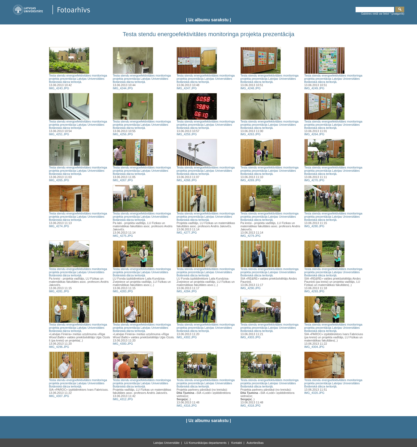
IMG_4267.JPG (123, 180)
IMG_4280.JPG (314, 226)
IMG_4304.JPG (314, 346)
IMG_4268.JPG (187, 180)
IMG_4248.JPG (250, 88)
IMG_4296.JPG (59, 346)
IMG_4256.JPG (123, 134)
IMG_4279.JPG (250, 235)
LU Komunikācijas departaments (205, 442)
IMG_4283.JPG (123, 291)
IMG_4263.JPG (250, 134)
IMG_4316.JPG (187, 405)
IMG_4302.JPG (187, 337)
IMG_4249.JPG (314, 88)
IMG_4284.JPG (187, 291)
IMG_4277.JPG (187, 232)
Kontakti (236, 442)
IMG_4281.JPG (59, 291)
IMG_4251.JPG (59, 134)
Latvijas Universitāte (166, 442)
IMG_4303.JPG (250, 337)
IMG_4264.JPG (314, 134)
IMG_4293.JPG (314, 291)
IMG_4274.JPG (59, 226)
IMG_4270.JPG (314, 180)
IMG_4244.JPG (123, 88)
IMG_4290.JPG (250, 288)
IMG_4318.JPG (250, 405)
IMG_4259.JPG (187, 134)
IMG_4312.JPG (123, 399)
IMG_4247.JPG (187, 88)
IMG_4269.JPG (250, 180)
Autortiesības (255, 442)
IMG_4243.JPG (59, 88)
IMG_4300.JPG (123, 343)
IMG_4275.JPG (123, 235)
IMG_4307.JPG (59, 396)
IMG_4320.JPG (314, 392)
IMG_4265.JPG (59, 180)
